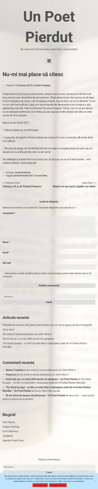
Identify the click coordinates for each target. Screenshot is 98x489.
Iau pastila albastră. (57, 485)
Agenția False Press (13, 440)
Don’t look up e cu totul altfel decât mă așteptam (28, 338)
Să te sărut (8, 329)
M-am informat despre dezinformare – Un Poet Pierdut (35, 395)
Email (6, 252)
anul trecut (24, 93)
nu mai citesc (41, 175)
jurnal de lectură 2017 (24, 175)
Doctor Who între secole (47, 390)
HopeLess (11, 374)
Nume (6, 242)
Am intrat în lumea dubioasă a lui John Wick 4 (27, 334)
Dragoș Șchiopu (11, 426)
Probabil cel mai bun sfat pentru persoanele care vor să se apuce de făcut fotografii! (47, 325)
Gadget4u (8, 435)
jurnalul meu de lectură (47, 159)
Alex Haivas (9, 422)
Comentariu (9, 213)
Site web (7, 263)
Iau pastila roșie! (40, 485)
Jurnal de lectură (22, 172)
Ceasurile (10, 137)
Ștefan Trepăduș (43, 85)
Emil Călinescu (10, 431)
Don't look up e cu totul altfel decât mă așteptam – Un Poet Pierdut (42, 379)
